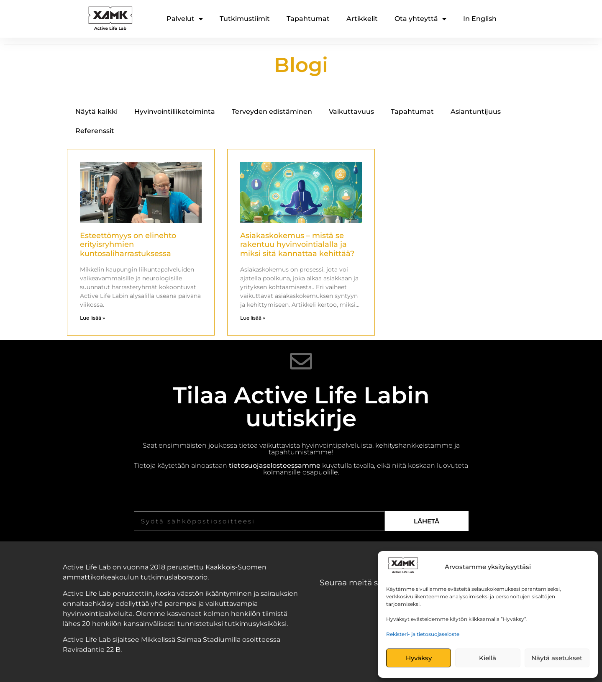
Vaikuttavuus (351, 111)
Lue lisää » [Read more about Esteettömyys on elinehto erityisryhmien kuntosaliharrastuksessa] (92, 318)
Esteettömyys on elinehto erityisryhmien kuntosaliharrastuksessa (128, 244)
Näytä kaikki (96, 111)
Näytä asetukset (556, 658)
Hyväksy (419, 658)
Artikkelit (362, 19)
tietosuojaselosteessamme (274, 465)
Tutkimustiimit (245, 19)
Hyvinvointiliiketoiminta (174, 111)
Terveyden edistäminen (272, 111)
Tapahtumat (308, 19)
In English (480, 19)
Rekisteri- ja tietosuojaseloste (422, 634)
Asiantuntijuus (476, 111)
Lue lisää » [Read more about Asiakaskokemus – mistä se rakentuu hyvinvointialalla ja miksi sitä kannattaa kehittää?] (252, 318)
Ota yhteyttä (420, 18)
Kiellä (487, 658)
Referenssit (94, 131)
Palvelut (185, 18)
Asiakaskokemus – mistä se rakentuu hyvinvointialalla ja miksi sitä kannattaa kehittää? (297, 244)
